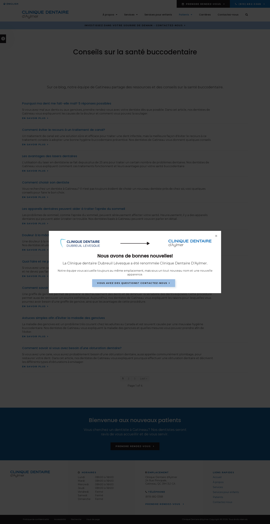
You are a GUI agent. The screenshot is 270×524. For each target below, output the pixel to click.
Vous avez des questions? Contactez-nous (132, 283)
